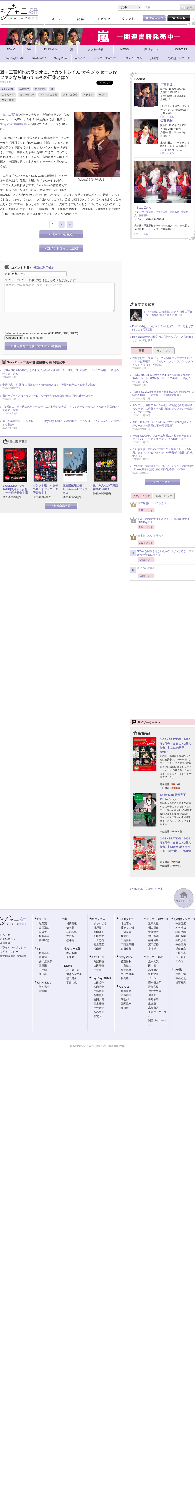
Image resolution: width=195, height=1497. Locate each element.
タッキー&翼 (72, 948)
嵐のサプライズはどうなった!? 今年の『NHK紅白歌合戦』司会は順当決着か (47, 395)
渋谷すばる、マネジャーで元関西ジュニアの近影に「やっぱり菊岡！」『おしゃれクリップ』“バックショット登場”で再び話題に (162, 361)
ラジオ (102, 94)
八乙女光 (99, 1012)
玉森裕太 (126, 931)
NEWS (68, 965)
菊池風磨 (174, 211)
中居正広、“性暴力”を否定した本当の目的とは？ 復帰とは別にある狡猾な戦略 (48, 384)
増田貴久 (71, 978)
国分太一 (44, 931)
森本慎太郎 (154, 982)
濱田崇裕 (153, 944)
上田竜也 (99, 965)
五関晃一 (126, 1003)
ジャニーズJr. (154, 957)
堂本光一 (44, 986)
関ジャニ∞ (98, 919)
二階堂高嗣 (127, 944)
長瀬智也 (44, 940)
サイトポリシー (9, 951)
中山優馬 (181, 944)
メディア (88, 94)
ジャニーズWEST (157, 919)
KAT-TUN (97, 957)
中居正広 (181, 923)
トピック (104, 19)
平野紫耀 (153, 999)
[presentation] (37, 318)
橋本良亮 (126, 991)
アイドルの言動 (48, 94)
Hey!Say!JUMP (101, 978)
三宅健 (43, 969)
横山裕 (97, 948)
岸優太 (152, 995)
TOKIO (41, 919)
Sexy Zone (7, 88)
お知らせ (5, 934)
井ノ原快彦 (45, 961)
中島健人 (126, 965)
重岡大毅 (153, 923)
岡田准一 (44, 974)
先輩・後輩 (8, 100)
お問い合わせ (8, 939)
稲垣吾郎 (181, 931)
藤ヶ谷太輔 (127, 927)
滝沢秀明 (71, 953)
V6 (38, 948)
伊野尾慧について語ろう (148, 504)
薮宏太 (97, 1016)
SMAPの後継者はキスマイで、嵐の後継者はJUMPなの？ (159, 520)
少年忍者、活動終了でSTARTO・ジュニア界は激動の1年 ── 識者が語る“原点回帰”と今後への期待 (163, 467)
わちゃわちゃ (27, 94)
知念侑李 (99, 986)
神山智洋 (153, 936)
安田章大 (99, 936)
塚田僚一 (126, 1007)
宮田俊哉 (126, 948)
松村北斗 (153, 974)
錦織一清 (181, 974)
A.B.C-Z (124, 986)
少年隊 (177, 969)
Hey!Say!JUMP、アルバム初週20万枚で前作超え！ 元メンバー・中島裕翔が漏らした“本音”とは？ (163, 437)
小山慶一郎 (72, 969)
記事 (80, 19)
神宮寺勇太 (154, 990)
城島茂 (43, 923)
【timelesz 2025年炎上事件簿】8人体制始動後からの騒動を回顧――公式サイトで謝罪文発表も (163, 393)
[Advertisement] (162, 272)
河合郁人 (126, 999)
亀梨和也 (99, 961)
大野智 (70, 936)
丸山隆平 (99, 931)
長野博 (43, 957)
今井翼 (70, 957)
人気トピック (141, 496)
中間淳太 (153, 931)
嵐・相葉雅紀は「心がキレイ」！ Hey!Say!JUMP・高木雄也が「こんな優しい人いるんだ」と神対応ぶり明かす (61, 423)
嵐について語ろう (144, 570)
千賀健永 (126, 940)
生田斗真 (181, 952)
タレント (128, 19)
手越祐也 (71, 982)
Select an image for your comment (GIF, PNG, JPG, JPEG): (42, 333)
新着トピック (163, 496)
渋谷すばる (100, 923)
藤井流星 (153, 940)
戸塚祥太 (126, 995)
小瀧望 (152, 948)
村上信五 (99, 944)
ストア (56, 19)
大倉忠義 (99, 940)
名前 (7, 273)
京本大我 (153, 961)
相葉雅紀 (71, 923)
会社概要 (5, 943)
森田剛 (43, 965)
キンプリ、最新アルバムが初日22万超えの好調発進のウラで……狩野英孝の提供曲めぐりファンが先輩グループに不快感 (163, 408)
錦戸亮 (97, 927)
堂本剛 (43, 991)
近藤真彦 (181, 948)
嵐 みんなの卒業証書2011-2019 (105, 487)
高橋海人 (153, 1007)
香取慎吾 (181, 940)
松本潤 (70, 927)
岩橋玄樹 (153, 986)
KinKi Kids (44, 982)
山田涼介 (99, 982)
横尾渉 (125, 936)
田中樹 (152, 965)
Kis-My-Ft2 (126, 919)
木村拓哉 (181, 927)
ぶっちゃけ (8, 94)
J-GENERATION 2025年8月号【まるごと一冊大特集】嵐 (15, 489)
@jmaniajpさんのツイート (146, 888)
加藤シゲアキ (74, 974)
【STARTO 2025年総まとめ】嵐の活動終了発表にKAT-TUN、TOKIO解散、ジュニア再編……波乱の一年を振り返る (61, 372)
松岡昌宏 (44, 936)
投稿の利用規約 (43, 267)
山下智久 (181, 957)
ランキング (164, 350)
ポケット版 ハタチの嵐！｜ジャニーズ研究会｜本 (45, 489)
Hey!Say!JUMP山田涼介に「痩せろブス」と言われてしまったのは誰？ (163, 338)
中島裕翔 (99, 991)
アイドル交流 (70, 94)
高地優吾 (153, 969)
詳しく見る (168, 116)
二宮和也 (24, 88)
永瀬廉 (152, 1003)
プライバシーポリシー (13, 947)
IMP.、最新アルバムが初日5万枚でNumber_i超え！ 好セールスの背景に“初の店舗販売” (163, 424)
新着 (141, 350)
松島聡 (149, 211)
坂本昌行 (44, 953)
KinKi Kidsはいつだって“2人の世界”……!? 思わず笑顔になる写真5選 (162, 328)
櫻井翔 (70, 940)
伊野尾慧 (99, 1007)
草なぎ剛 (181, 936)
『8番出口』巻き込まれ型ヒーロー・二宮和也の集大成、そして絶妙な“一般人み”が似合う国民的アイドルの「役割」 (61, 408)
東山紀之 (181, 978)
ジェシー (153, 978)
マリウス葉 (161, 211)
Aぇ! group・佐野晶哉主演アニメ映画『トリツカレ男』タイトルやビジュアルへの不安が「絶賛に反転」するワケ (163, 452)
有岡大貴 (99, 999)
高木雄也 (99, 1003)
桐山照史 (153, 927)
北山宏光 (126, 923)
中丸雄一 (99, 969)
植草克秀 (181, 982)
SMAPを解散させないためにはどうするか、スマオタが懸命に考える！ (162, 553)
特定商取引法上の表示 (13, 955)
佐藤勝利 (40, 88)
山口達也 (44, 927)
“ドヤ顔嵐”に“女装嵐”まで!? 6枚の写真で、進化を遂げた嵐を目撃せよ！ (169, 313)
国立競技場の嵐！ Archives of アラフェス (75, 489)
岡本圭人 (99, 995)
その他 (179, 961)
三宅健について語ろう (147, 537)
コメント (10, 280)
